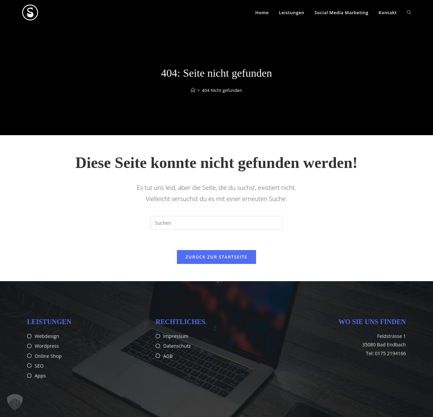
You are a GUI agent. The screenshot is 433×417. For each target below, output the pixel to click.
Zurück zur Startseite (217, 257)
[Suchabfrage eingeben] (216, 222)
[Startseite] (193, 90)
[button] (15, 402)
